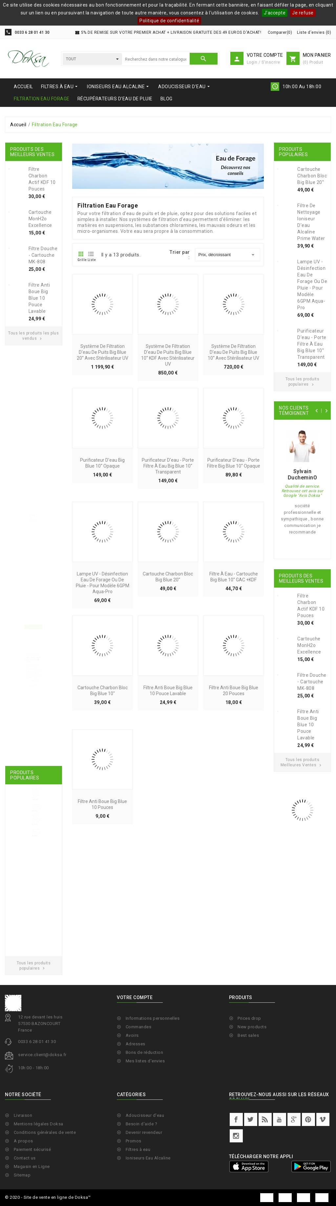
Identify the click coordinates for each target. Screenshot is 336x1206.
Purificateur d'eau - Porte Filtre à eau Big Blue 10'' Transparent (168, 522)
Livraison (23, 1160)
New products (252, 1072)
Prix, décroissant (227, 254)
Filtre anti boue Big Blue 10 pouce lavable (39, 298)
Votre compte (135, 1043)
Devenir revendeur (144, 1177)
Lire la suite (40, 706)
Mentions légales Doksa (38, 1169)
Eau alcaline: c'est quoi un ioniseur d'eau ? (33, 664)
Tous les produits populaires (302, 382)
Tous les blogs (33, 715)
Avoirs (132, 1080)
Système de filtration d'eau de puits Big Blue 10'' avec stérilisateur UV (233, 408)
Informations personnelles (153, 1063)
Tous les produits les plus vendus (33, 336)
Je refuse (303, 12)
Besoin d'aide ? (142, 1169)
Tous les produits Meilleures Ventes (302, 762)
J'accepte (275, 12)
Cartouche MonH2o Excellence (40, 219)
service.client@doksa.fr (42, 1100)
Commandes (139, 1072)
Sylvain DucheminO (302, 474)
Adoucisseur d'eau (145, 1160)
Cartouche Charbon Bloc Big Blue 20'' (40, 829)
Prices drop (249, 1063)
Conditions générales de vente (45, 1177)
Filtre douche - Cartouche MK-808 (43, 255)
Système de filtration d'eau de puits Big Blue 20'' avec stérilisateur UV (102, 408)
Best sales (248, 1080)
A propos (23, 1186)
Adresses (135, 1089)
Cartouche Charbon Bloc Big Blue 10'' (40, 880)
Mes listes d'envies (145, 1106)
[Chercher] (156, 59)
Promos (133, 1186)
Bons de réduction (144, 1097)
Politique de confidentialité (169, 20)
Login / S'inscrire (263, 62)
